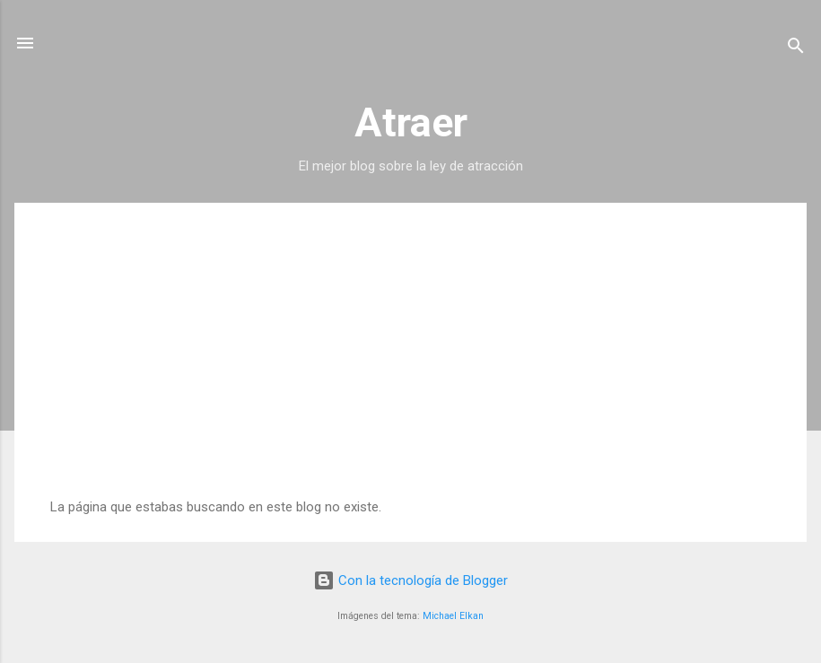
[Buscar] (796, 49)
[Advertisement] (410, 364)
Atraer (410, 122)
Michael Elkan (453, 616)
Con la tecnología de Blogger (410, 580)
